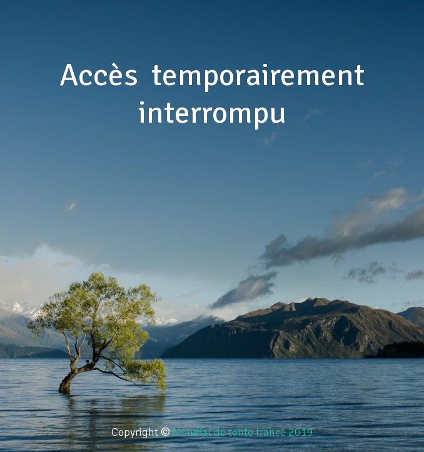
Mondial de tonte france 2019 (243, 432)
